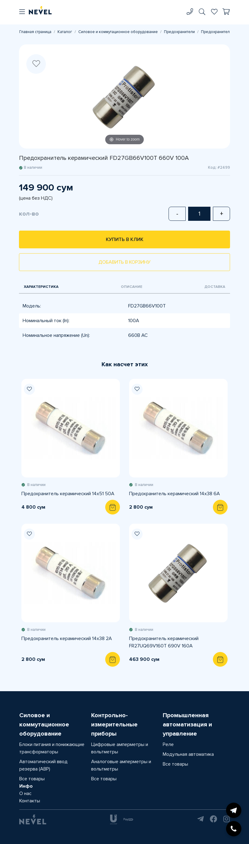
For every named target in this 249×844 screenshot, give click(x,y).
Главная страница (35, 31)
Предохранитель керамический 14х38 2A (66, 638)
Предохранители (179, 31)
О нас (25, 793)
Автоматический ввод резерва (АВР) (43, 765)
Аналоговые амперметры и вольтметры (121, 765)
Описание (131, 286)
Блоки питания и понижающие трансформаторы (51, 748)
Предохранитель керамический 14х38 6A (174, 494)
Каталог (65, 31)
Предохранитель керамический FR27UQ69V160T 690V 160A (164, 642)
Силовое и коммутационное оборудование (118, 31)
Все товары (32, 779)
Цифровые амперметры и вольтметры (119, 748)
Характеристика (41, 286)
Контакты (29, 801)
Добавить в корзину (124, 262)
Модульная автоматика (188, 754)
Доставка (214, 286)
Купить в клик (124, 239)
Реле (168, 744)
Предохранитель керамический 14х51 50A (67, 494)
